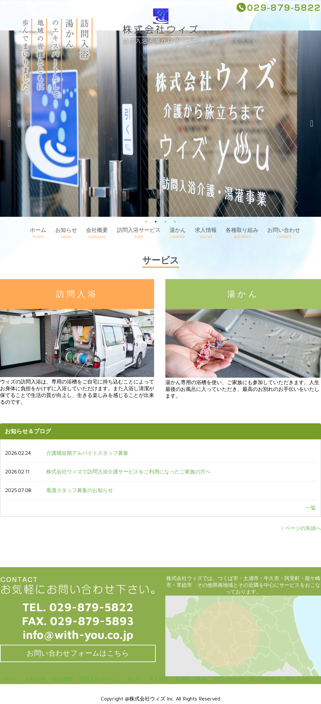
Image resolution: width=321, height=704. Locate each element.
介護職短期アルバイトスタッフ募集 (87, 453)
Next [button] (311, 123)
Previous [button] (9, 123)
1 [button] (146, 221)
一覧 (311, 508)
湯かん (177, 233)
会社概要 (97, 233)
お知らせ (66, 233)
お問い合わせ (283, 233)
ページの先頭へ (301, 528)
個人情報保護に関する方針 (280, 679)
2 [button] (155, 221)
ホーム (38, 233)
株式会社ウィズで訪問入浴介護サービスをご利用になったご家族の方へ (128, 471)
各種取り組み (242, 233)
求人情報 (206, 233)
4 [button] (175, 221)
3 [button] (165, 221)
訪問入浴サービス (138, 233)
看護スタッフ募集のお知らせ (79, 490)
